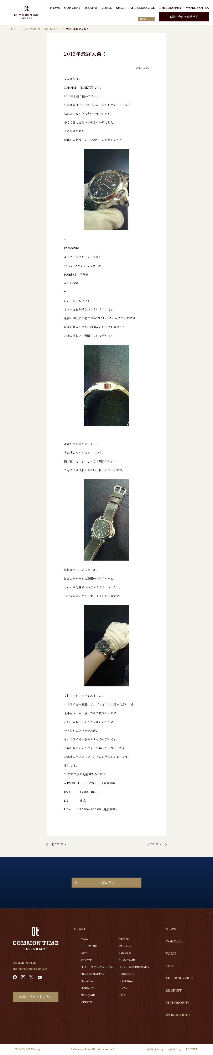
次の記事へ (154, 844)
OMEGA (124, 939)
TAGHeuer (126, 946)
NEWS (55, 8)
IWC (84, 953)
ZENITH (86, 960)
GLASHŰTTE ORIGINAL (98, 967)
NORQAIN (88, 995)
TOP (13, 29)
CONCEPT (72, 8)
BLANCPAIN (127, 960)
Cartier (85, 939)
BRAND (91, 8)
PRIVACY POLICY (25, 1049)
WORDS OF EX (197, 8)
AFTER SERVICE (142, 8)
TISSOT (87, 1002)
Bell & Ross (126, 981)
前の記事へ (59, 844)
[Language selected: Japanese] (146, 19)
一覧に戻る (106, 882)
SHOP (120, 8)
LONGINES (126, 974)
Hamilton (87, 981)
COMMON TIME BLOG (42, 29)
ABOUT (172, 1049)
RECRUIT (174, 990)
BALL (122, 995)
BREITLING (89, 946)
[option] (203, 1052)
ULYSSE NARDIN (93, 974)
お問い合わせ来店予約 (183, 17)
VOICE (106, 8)
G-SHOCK (87, 988)
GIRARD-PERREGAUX (134, 967)
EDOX (123, 988)
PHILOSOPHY (170, 8)
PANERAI (125, 953)
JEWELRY (153, 1049)
